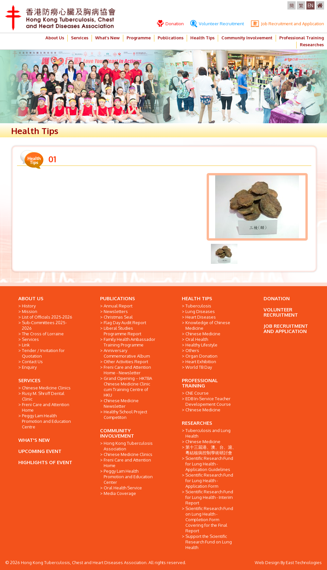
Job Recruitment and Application (287, 23)
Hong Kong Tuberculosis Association (128, 446)
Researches (312, 44)
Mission (29, 311)
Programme (139, 37)
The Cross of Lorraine (43, 333)
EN (310, 5)
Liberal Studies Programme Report (122, 330)
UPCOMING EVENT (39, 451)
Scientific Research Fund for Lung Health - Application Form (209, 480)
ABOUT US (30, 298)
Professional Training (301, 37)
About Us (54, 37)
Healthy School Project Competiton (125, 414)
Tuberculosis (198, 305)
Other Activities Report (126, 361)
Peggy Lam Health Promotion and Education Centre (46, 421)
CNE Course (197, 393)
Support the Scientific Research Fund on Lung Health (208, 542)
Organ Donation (201, 356)
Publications (170, 37)
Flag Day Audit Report (125, 322)
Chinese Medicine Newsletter (121, 403)
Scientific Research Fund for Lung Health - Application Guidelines (209, 464)
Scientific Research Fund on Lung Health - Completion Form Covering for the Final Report (209, 519)
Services (79, 37)
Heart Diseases (200, 317)
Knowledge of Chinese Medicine (207, 325)
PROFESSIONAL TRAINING (200, 383)
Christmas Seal (118, 317)
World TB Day (198, 367)
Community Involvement (246, 37)
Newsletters (116, 311)
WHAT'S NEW (34, 440)
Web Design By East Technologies (288, 562)
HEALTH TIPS (197, 298)
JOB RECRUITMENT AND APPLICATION (286, 328)
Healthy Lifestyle (201, 344)
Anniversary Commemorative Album (127, 353)
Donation (170, 23)
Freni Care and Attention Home (45, 407)
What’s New (107, 37)
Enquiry (29, 367)
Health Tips (202, 37)
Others (192, 350)
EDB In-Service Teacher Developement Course (208, 401)
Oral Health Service (123, 487)
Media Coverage (120, 493)
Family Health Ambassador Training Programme (129, 342)
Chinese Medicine (202, 333)
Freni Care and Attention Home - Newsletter (127, 369)
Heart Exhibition (200, 361)
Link (26, 344)
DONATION (277, 298)
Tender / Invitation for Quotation (43, 353)
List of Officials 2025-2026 (47, 317)
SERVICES (29, 380)
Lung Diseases (200, 311)
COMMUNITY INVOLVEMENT (117, 433)
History (29, 305)
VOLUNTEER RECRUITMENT (281, 312)
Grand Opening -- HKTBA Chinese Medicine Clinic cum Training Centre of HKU (128, 387)
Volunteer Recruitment (217, 23)
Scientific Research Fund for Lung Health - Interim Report (209, 497)
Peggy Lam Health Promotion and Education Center (128, 476)
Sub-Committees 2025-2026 (44, 325)
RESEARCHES (197, 423)
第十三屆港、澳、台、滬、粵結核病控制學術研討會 (210, 449)
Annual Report (118, 305)
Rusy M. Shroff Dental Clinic (43, 396)
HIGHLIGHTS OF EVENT (45, 462)
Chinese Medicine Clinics (46, 387)
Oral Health (196, 339)
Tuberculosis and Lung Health (208, 433)
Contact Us (32, 361)
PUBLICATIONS (117, 298)
